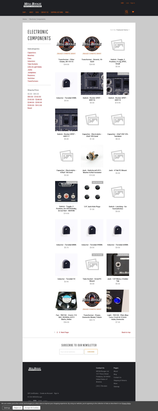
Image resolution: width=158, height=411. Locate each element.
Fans (29, 58)
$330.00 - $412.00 (35, 105)
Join (127, 3)
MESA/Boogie (37, 397)
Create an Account (46, 393)
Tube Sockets (33, 64)
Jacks (30, 70)
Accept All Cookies (32, 408)
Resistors (31, 75)
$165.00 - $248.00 (35, 99)
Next (65, 332)
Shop (25, 12)
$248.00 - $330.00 (35, 102)
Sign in (132, 3)
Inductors (31, 61)
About (31, 12)
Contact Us (44, 12)
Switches (31, 78)
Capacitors (32, 53)
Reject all (17, 408)
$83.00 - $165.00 (34, 97)
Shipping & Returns (57, 12)
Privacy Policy (126, 403)
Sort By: (113, 30)
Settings (7, 408)
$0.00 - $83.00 (33, 94)
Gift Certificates (33, 393)
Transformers (33, 81)
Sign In (56, 393)
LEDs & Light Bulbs (35, 67)
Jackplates (32, 73)
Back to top (126, 332)
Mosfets (31, 55)
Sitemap (116, 387)
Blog (37, 12)
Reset (30, 108)
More (67, 12)
